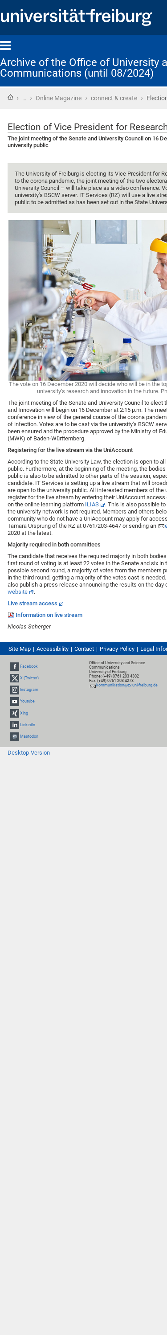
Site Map (19, 648)
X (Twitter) (29, 678)
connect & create (114, 98)
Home (10, 97)
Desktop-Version (29, 752)
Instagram (29, 689)
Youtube (27, 701)
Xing (24, 713)
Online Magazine (58, 98)
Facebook (29, 666)
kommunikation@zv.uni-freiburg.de (127, 685)
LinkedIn (27, 725)
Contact (84, 648)
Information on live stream (49, 615)
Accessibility (53, 648)
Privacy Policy (117, 648)
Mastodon (29, 736)
